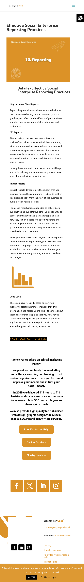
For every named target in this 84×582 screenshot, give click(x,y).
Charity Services (36, 455)
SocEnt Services (36, 442)
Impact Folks (50, 561)
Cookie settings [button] (48, 577)
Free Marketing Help (36, 429)
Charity (47, 545)
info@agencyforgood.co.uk (58, 527)
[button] (80, 18)
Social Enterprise (52, 550)
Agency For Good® (62, 535)
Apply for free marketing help (56, 556)
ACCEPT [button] (31, 577)
